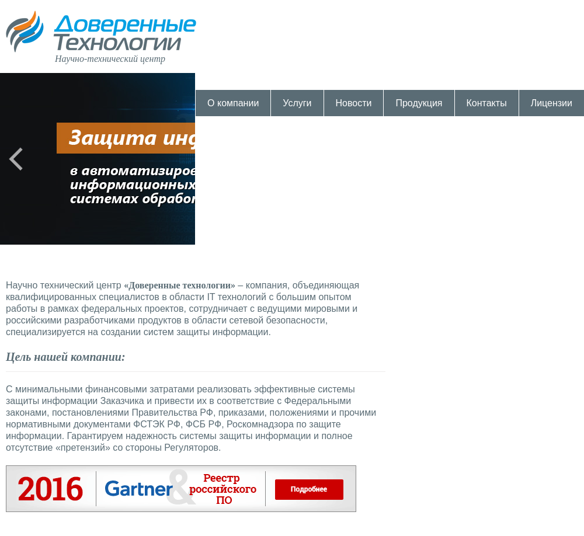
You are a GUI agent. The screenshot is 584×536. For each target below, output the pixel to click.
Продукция (418, 103)
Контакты (487, 103)
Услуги (297, 103)
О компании (233, 103)
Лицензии (551, 103)
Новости (354, 103)
